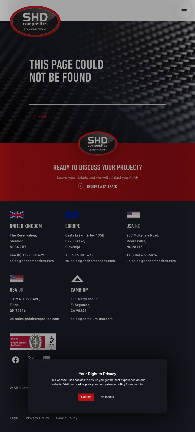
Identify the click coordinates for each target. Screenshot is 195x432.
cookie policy (84, 384)
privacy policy (115, 384)
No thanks (107, 397)
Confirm (86, 397)
